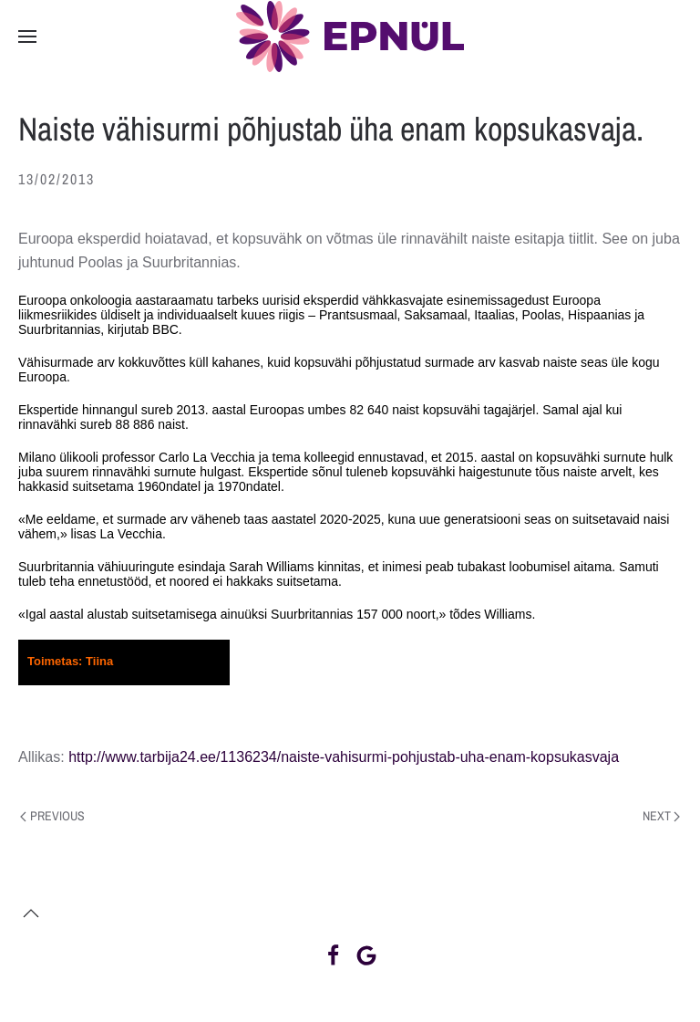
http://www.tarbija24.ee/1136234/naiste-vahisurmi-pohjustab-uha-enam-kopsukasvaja (343, 757)
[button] (27, 36)
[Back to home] (350, 36)
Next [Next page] (662, 816)
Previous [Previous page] (52, 816)
